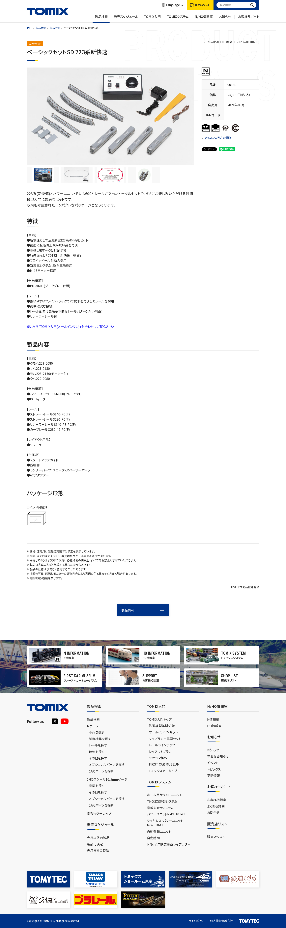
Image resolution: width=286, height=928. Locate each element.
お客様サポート (249, 18)
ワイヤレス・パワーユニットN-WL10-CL (165, 822)
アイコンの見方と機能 (218, 137)
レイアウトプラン (160, 751)
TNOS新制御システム (162, 801)
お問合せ (213, 812)
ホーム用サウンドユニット (164, 794)
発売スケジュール (126, 18)
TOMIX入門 (152, 18)
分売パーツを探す (101, 771)
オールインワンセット (163, 732)
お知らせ (224, 18)
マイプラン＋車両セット (165, 738)
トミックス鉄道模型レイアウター (169, 844)
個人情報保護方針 (221, 921)
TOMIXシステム (177, 18)
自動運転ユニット (159, 831)
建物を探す (96, 751)
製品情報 (55, 27)
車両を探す (96, 732)
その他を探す (98, 758)
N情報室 (213, 719)
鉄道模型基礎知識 (162, 725)
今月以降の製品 (98, 837)
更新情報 (213, 775)
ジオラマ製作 (158, 757)
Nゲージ (93, 725)
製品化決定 (95, 844)
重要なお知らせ (218, 756)
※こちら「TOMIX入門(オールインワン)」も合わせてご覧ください (70, 326)
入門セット (35, 44)
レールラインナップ (162, 745)
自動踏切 (153, 837)
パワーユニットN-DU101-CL (166, 814)
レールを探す (98, 745)
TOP (29, 27)
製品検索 (101, 18)
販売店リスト (216, 836)
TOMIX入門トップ (159, 719)
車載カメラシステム (160, 807)
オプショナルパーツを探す (107, 764)
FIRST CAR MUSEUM (164, 764)
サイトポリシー (197, 921)
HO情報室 (214, 725)
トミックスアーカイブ (163, 770)
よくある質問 (216, 806)
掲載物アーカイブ (99, 813)
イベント (212, 762)
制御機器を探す (100, 738)
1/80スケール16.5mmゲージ (107, 779)
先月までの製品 (98, 850)
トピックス (214, 769)
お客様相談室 (216, 799)
